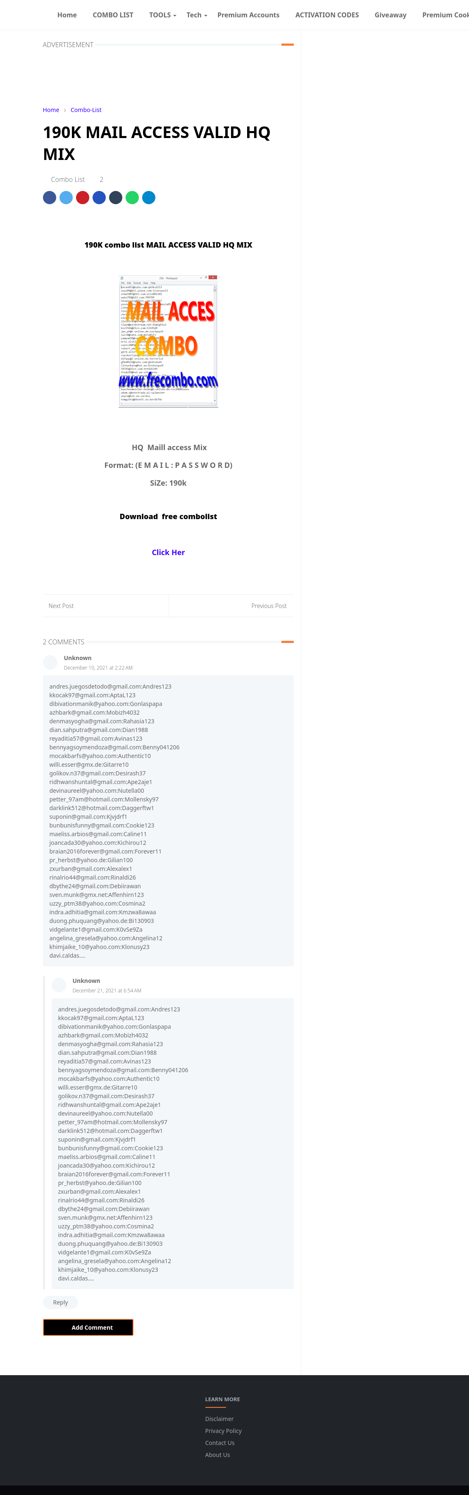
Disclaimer (219, 1419)
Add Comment (88, 1327)
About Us (217, 1455)
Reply (60, 1302)
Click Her (168, 552)
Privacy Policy (223, 1431)
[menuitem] (67, 15)
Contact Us (220, 1443)
